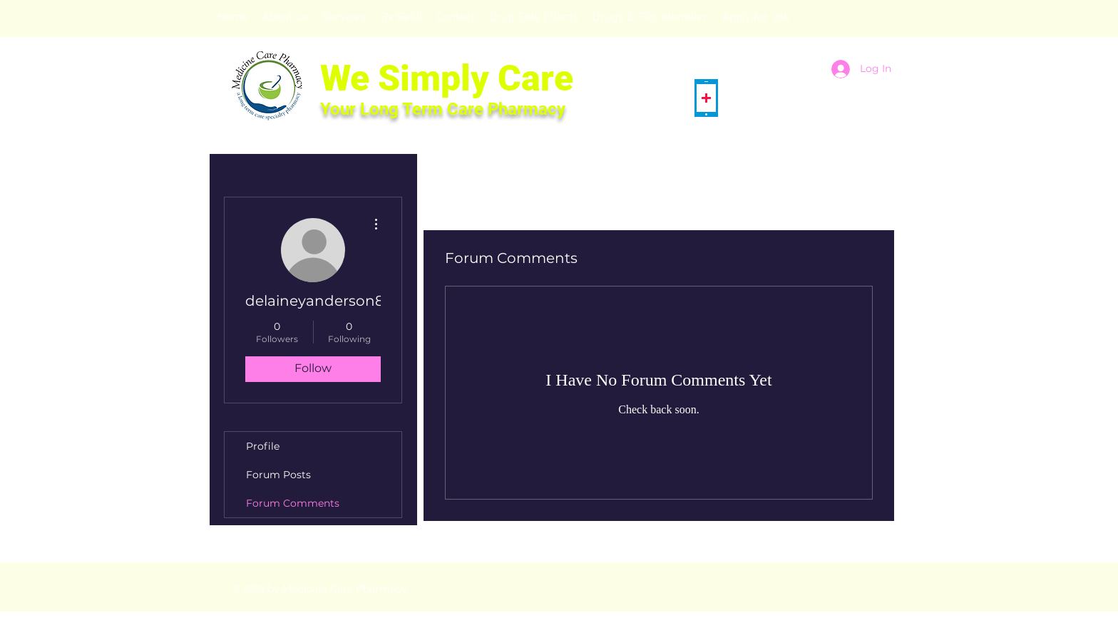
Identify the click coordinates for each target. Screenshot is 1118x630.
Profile (263, 446)
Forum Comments (292, 503)
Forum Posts (278, 474)
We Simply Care (446, 78)
